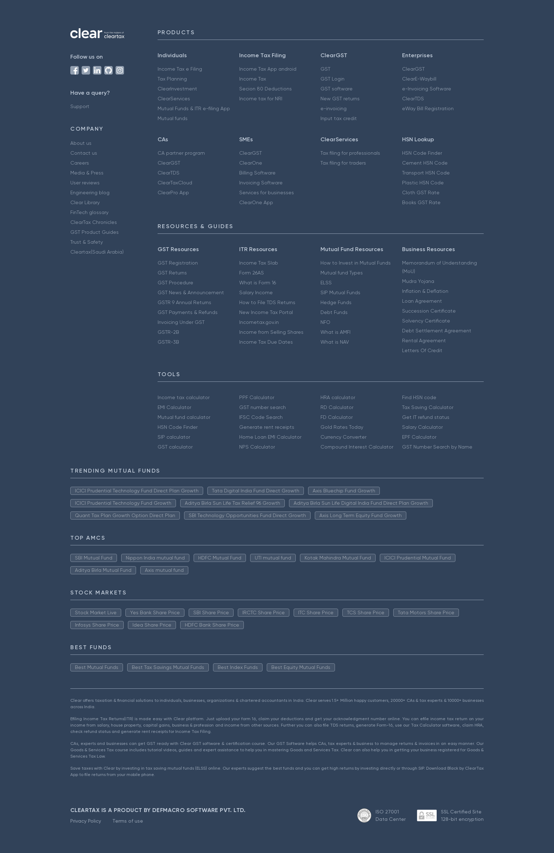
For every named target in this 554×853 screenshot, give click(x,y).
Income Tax (252, 79)
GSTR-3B (168, 342)
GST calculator (175, 447)
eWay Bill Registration (428, 108)
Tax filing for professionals (350, 153)
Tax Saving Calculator (427, 407)
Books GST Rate (421, 202)
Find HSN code (419, 397)
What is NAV (334, 342)
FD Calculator (336, 417)
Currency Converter (343, 437)
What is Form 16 (257, 282)
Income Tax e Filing (180, 69)
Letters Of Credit (422, 350)
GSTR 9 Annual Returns (184, 302)
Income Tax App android (267, 69)
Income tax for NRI (260, 98)
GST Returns (172, 273)
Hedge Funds (336, 302)
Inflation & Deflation (425, 291)
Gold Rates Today (341, 427)
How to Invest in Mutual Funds (355, 263)
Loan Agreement (422, 301)
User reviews (85, 182)
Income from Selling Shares (271, 332)
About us (81, 143)
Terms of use (127, 821)
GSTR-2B (168, 332)
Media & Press (87, 173)
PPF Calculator (256, 397)
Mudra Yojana (418, 281)
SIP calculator (174, 437)
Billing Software (257, 173)
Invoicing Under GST (181, 322)
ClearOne (250, 163)
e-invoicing (333, 108)
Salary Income (256, 292)
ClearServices (174, 98)
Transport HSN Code (426, 173)
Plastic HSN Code (423, 182)
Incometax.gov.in (259, 322)
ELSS (326, 282)
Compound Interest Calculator (356, 447)
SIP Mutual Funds (340, 292)
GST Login (332, 79)
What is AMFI (335, 332)
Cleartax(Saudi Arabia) (97, 252)
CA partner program (181, 153)
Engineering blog (90, 192)
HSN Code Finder (422, 153)
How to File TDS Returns (267, 302)
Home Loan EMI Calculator (270, 437)
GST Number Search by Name (437, 447)
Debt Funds (334, 312)
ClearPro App (173, 192)
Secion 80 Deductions (265, 88)
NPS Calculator (257, 447)
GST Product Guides (94, 232)
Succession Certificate (429, 311)
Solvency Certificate (426, 321)
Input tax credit (338, 118)
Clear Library (85, 202)
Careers (79, 163)
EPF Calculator (419, 437)
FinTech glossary (89, 212)
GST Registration (178, 263)
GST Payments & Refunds (188, 312)
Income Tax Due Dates (266, 342)
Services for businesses (266, 192)
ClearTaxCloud (175, 182)
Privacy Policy (85, 821)
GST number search (262, 407)
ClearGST (413, 69)
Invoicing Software (261, 182)
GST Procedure (175, 282)
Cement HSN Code (425, 163)
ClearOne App (256, 202)
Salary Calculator (422, 427)
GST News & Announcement (191, 292)
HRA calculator (337, 397)
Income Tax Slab (258, 263)
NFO (325, 322)
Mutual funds (173, 118)
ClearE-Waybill (419, 79)
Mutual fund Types (341, 273)
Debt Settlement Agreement (436, 330)
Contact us (83, 153)
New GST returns (340, 98)
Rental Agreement (424, 340)
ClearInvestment (177, 88)
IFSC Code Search (261, 417)
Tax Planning (172, 79)
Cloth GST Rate (421, 192)
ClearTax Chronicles (93, 222)
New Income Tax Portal (266, 312)
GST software (336, 88)
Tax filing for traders (343, 163)
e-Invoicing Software (426, 88)
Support (79, 106)
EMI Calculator (174, 407)
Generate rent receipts (266, 427)
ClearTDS (413, 98)
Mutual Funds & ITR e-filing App (194, 108)
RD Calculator (336, 407)
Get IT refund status (425, 417)
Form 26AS (251, 273)
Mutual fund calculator (184, 417)
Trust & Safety (86, 242)
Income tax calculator (184, 397)
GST (325, 69)
